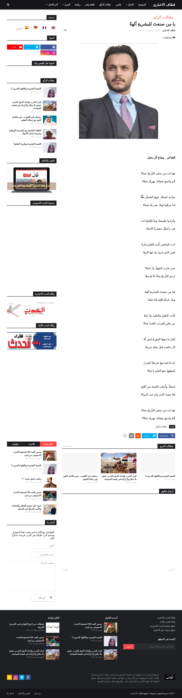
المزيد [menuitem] (67, 4)
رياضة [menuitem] (77, 4)
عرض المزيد (67, 446)
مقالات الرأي (163, 17)
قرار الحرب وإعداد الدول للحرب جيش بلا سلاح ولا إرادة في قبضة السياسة (119, 477)
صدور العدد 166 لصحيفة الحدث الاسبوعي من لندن (27, 494)
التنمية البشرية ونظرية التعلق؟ (27, 144)
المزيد (19, 28)
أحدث (171, 570)
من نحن (37, 693)
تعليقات (15, 444)
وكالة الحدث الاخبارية (166, 618)
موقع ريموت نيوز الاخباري (164, 630)
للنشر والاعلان (24, 693)
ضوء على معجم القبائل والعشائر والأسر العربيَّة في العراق (26, 507)
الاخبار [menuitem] (131, 4)
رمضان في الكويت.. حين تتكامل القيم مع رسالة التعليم (80, 477)
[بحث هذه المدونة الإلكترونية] (154, 646)
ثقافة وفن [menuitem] (89, 4)
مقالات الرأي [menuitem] (105, 4)
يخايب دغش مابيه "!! (31, 479)
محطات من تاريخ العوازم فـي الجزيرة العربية (26, 625)
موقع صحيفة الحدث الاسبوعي (162, 626)
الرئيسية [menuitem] (142, 4)
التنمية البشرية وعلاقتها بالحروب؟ (160, 476)
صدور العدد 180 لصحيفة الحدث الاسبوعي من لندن (27, 453)
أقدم (66, 570)
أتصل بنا (10, 693)
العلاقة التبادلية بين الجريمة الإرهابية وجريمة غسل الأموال (25, 132)
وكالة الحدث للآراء (167, 622)
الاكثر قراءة (48, 444)
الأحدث (32, 444)
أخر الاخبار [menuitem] (53, 4)
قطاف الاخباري (164, 5)
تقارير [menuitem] (118, 4)
